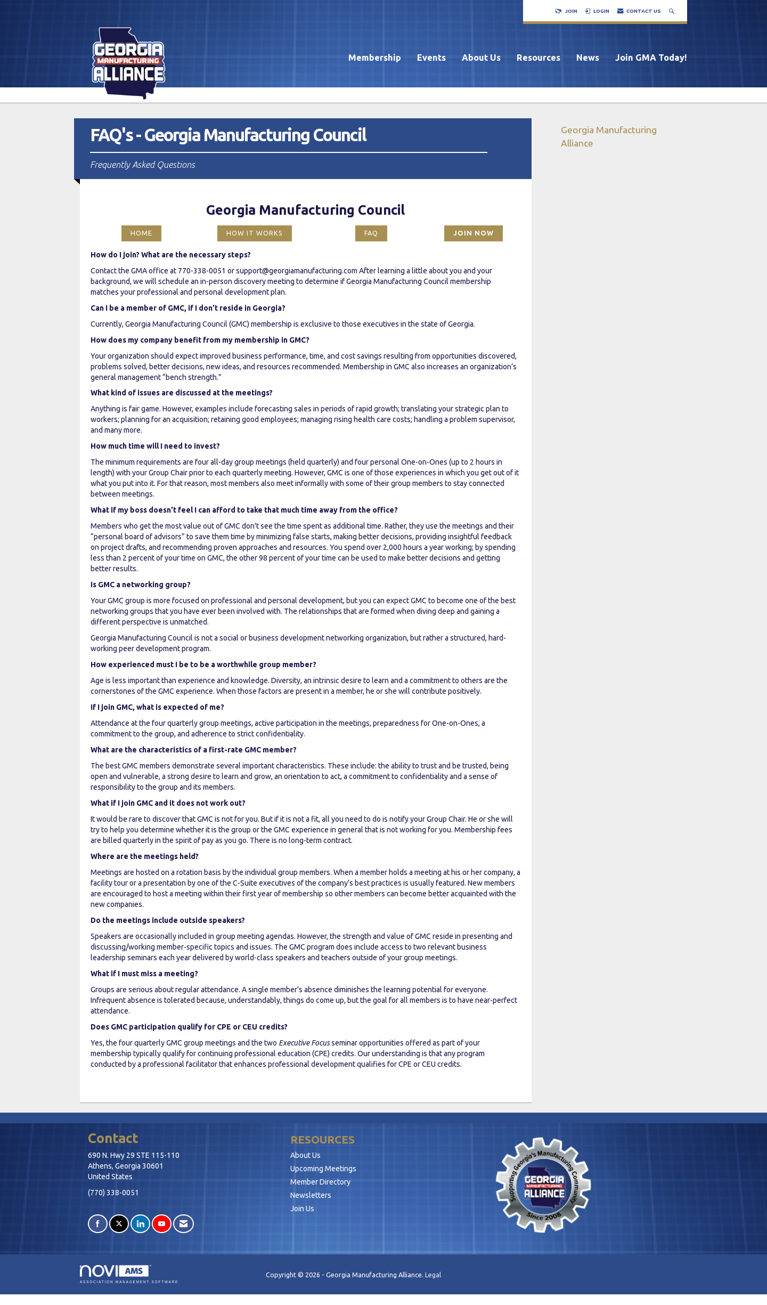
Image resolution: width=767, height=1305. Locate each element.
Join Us (302, 1208)
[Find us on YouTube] (162, 1223)
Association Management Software (129, 1274)
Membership (374, 57)
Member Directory (320, 1182)
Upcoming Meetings (323, 1168)
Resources (538, 57)
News (587, 57)
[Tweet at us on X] (119, 1223)
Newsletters (310, 1195)
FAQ (371, 233)
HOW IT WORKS (254, 233)
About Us (481, 57)
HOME (141, 233)
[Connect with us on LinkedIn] (140, 1223)
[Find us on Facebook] (98, 1223)
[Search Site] (672, 11)
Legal (433, 1274)
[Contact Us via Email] (183, 1223)
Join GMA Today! (651, 57)
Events (431, 57)
